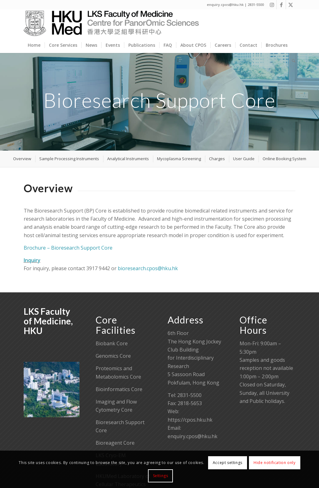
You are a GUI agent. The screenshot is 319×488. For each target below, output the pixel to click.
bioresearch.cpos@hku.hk (148, 268)
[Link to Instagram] (271, 4)
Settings (160, 475)
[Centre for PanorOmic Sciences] (111, 23)
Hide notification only (274, 462)
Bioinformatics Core (119, 389)
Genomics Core (113, 355)
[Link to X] (290, 4)
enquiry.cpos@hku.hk (192, 436)
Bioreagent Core (115, 442)
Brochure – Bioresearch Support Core (68, 247)
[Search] (291, 61)
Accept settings (227, 462)
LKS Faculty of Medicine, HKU (48, 321)
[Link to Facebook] (281, 4)
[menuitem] (34, 45)
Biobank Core (112, 343)
